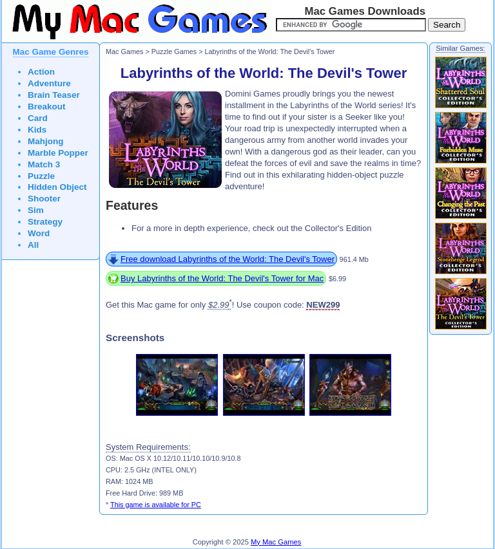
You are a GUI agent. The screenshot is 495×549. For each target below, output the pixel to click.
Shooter (44, 198)
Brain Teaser (54, 95)
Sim (36, 210)
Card (38, 118)
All (33, 245)
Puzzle (41, 176)
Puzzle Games (174, 51)
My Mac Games (276, 542)
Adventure (49, 83)
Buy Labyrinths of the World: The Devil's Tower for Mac (222, 278)
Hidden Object (57, 187)
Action (41, 72)
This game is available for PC (155, 504)
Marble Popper (58, 153)
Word (39, 233)
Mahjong (46, 141)
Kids (37, 130)
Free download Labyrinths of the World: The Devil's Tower (228, 259)
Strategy (45, 222)
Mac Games (124, 51)
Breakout (47, 106)
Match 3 (44, 164)
